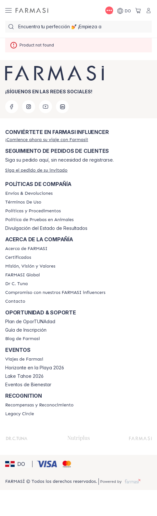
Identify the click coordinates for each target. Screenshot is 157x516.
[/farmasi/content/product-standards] (18, 257)
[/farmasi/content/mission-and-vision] (30, 266)
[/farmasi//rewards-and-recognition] (39, 405)
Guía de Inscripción (25, 330)
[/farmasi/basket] (138, 10)
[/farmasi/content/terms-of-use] (23, 202)
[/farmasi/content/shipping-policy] (29, 193)
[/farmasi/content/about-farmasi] (26, 248)
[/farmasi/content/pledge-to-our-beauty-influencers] (16, 283)
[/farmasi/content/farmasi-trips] (24, 359)
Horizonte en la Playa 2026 (34, 367)
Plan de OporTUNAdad (30, 321)
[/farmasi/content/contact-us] (15, 301)
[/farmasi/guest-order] (36, 170)
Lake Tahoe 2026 (24, 376)
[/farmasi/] (32, 10)
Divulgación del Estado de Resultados (46, 228)
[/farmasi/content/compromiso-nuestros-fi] (55, 292)
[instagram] (28, 106)
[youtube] (45, 106)
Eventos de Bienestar (28, 384)
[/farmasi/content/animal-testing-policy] (39, 219)
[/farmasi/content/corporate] (22, 275)
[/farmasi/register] (46, 139)
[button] (17, 464)
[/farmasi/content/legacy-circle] (19, 414)
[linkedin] (62, 106)
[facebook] (11, 106)
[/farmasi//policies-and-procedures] (33, 211)
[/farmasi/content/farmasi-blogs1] (22, 338)
